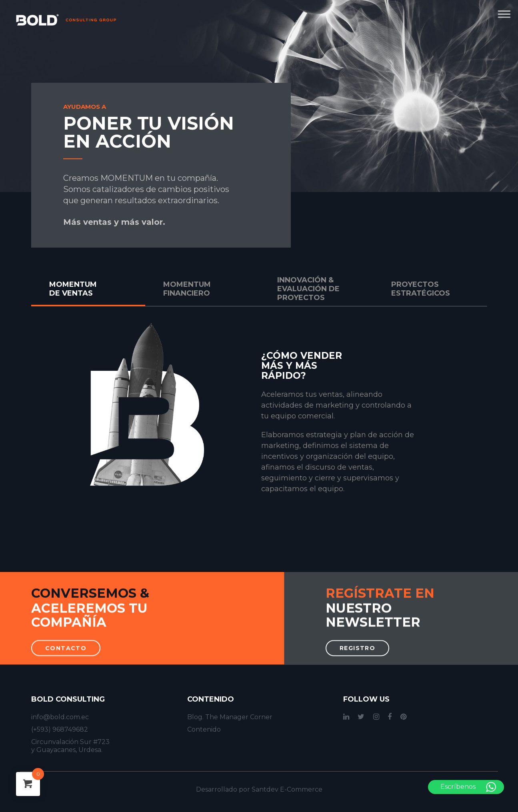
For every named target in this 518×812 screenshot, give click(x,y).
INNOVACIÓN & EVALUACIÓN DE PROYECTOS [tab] (308, 289)
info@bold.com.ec (60, 717)
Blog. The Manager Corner (229, 717)
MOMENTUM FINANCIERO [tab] (187, 289)
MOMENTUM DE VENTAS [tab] (73, 289)
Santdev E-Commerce (287, 789)
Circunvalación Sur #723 (70, 742)
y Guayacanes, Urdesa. (66, 750)
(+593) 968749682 (59, 729)
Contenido (204, 729)
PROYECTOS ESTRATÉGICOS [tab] (420, 289)
